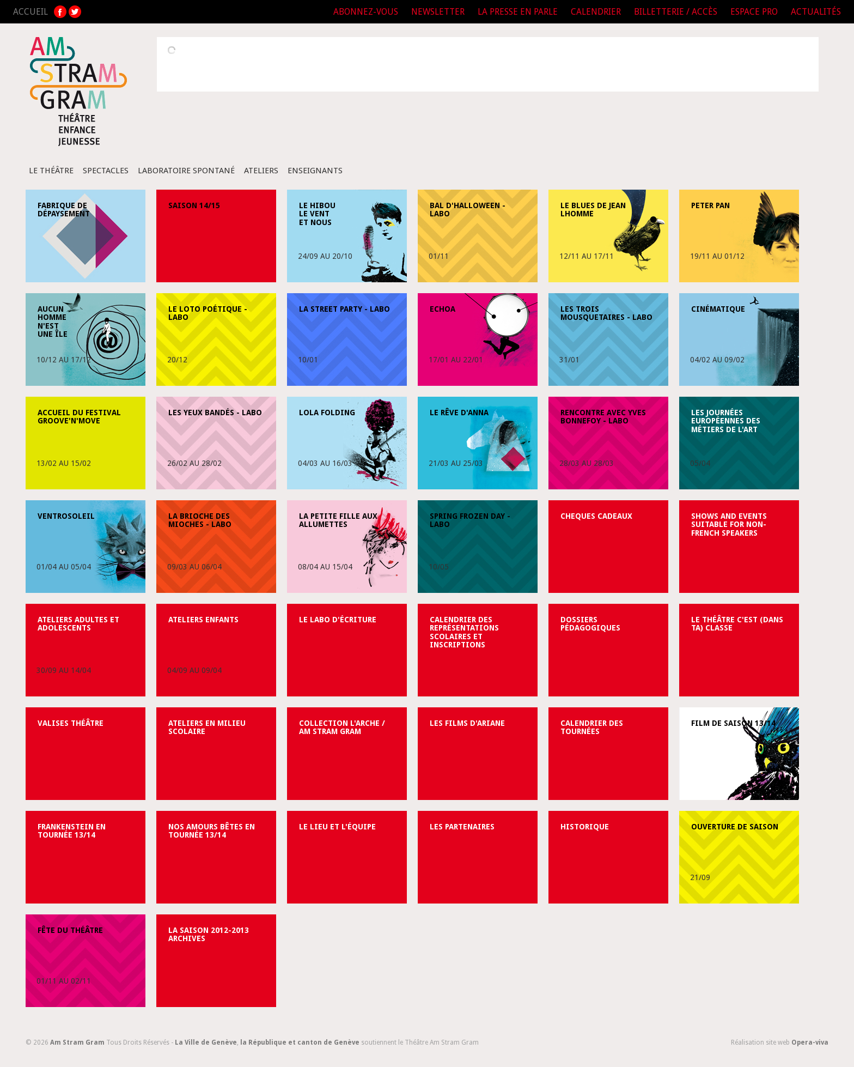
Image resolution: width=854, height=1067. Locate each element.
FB (60, 11)
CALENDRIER (596, 12)
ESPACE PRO (754, 12)
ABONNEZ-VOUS (365, 12)
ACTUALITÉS (816, 12)
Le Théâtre (51, 170)
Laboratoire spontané (186, 170)
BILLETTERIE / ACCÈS (675, 12)
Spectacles (106, 170)
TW (75, 11)
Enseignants (315, 170)
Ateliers (261, 170)
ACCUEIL (30, 12)
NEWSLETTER (438, 12)
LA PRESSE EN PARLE (518, 12)
